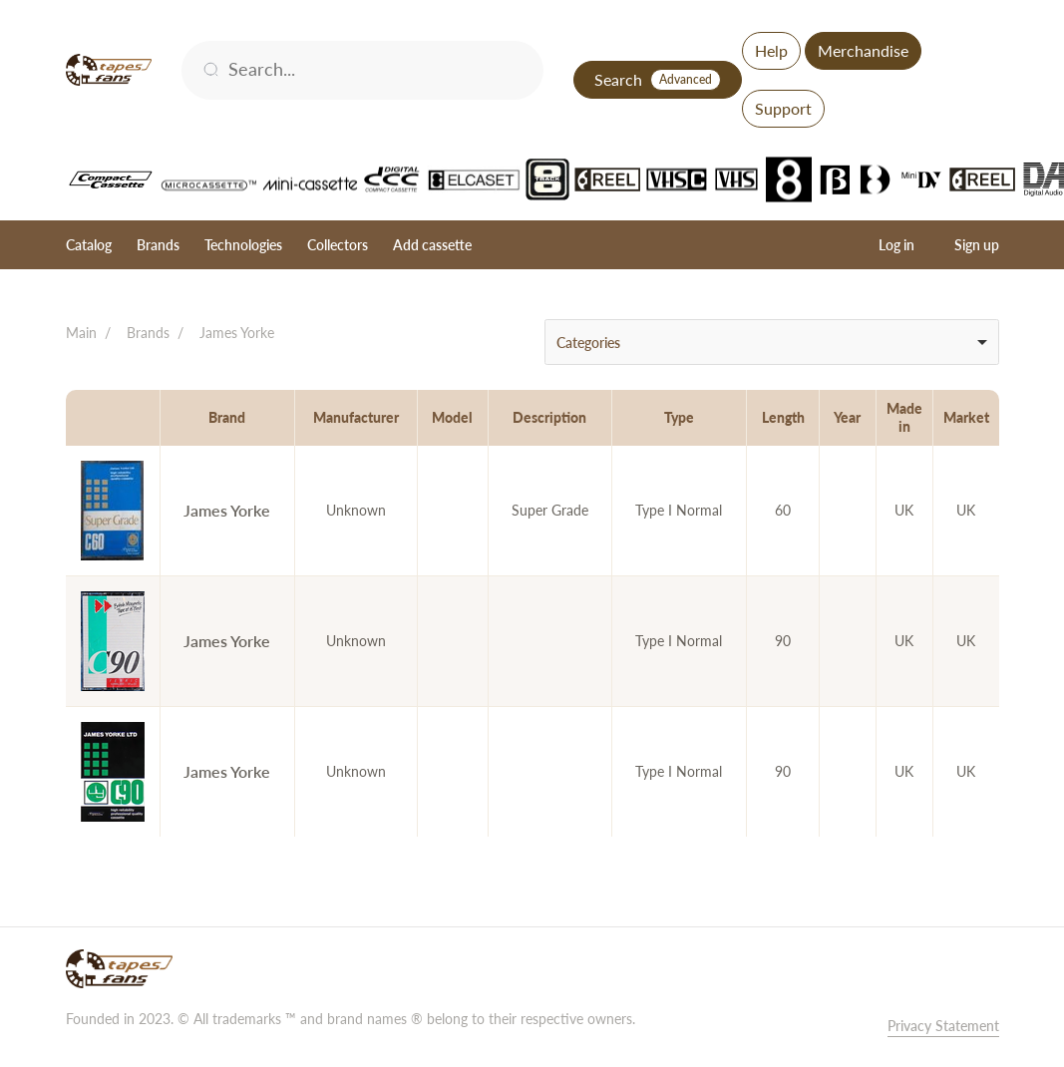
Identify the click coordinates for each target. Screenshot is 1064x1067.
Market (966, 417)
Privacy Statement (943, 1025)
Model (452, 417)
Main (81, 332)
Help (771, 50)
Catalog (89, 244)
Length (783, 417)
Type (679, 417)
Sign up (976, 244)
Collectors (337, 244)
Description (549, 417)
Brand (226, 417)
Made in (904, 417)
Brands (158, 244)
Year (847, 417)
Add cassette (432, 244)
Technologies (243, 244)
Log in (896, 244)
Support (783, 108)
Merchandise (863, 50)
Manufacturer (356, 417)
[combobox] (771, 342)
